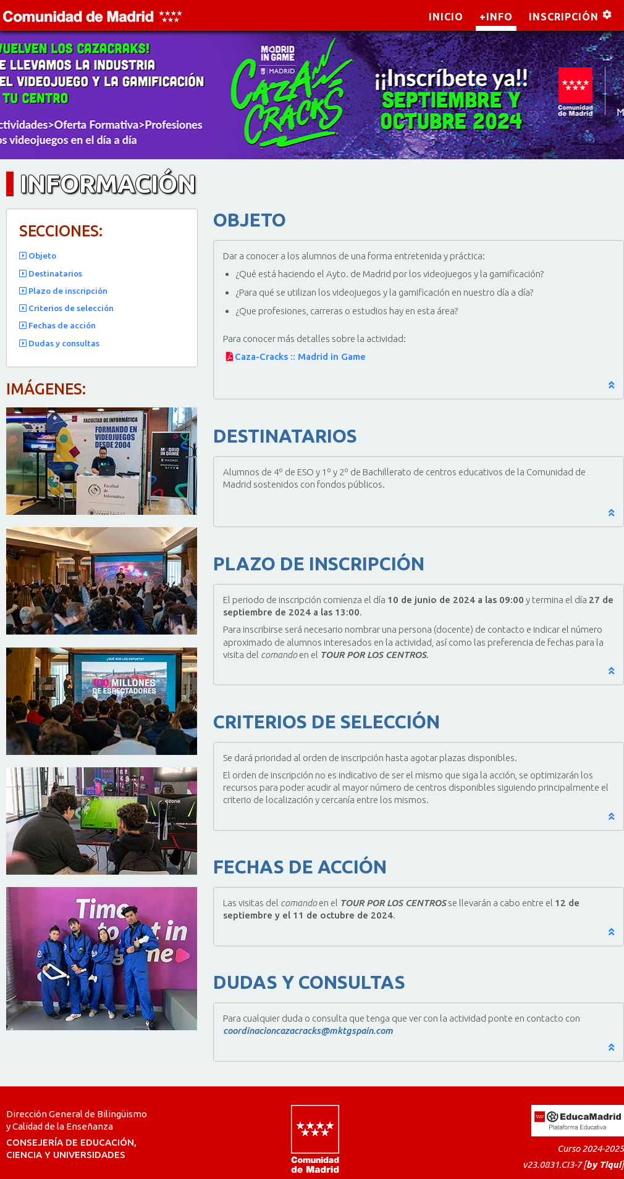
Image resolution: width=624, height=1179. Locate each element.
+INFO (496, 16)
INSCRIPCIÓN (564, 16)
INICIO (446, 16)
